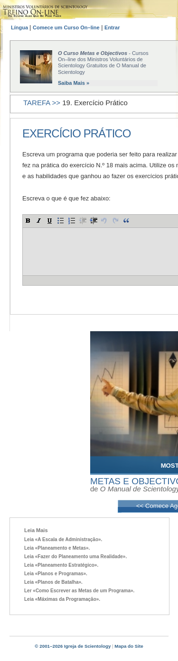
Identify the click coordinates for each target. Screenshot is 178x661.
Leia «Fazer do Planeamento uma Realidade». (75, 556)
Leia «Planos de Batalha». (53, 582)
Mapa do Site (128, 646)
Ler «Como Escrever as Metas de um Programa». (79, 590)
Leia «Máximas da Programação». (62, 599)
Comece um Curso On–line (66, 27)
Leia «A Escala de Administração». (63, 539)
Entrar (112, 27)
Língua (20, 27)
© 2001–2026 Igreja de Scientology (73, 646)
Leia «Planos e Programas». (55, 573)
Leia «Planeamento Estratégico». (61, 565)
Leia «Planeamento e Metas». (57, 548)
